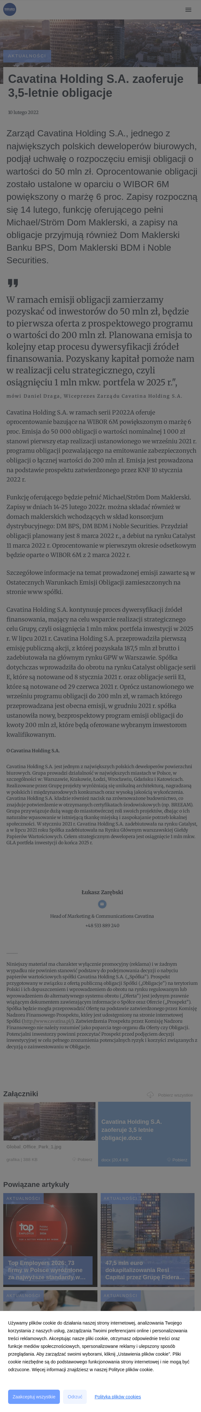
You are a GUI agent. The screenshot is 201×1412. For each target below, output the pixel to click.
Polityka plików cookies (118, 1396)
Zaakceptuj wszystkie (34, 1396)
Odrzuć (75, 1396)
